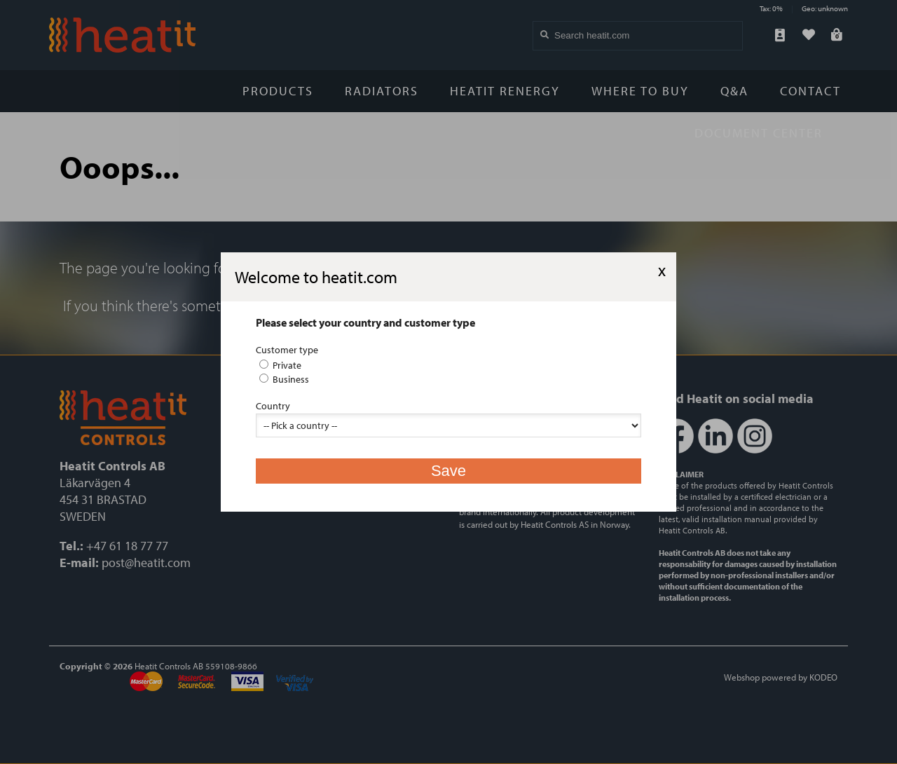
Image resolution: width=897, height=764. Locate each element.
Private (280, 365)
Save (448, 470)
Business (284, 379)
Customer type (287, 349)
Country (273, 406)
